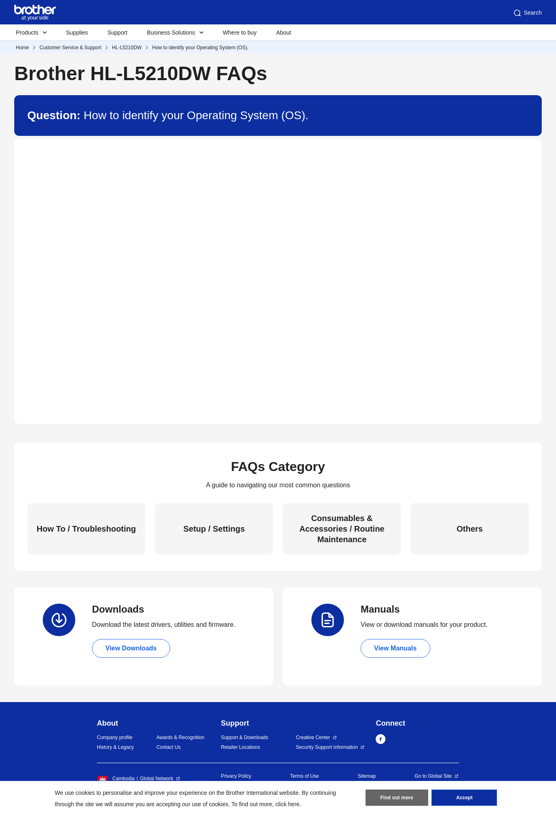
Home (22, 47)
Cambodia (116, 778)
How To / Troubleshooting (86, 528)
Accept (464, 798)
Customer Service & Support (70, 47)
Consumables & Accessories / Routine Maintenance (342, 529)
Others (470, 528)
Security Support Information (327, 747)
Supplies (77, 32)
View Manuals (395, 648)
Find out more (397, 798)
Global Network (156, 778)
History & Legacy (115, 747)
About (283, 32)
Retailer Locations (240, 747)
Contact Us (168, 747)
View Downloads (131, 648)
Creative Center (313, 737)
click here (288, 804)
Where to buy (239, 32)
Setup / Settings (214, 528)
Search (527, 13)
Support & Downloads (244, 737)
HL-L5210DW (127, 47)
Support (117, 32)
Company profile (114, 737)
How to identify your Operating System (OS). (200, 47)
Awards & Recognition (180, 737)
